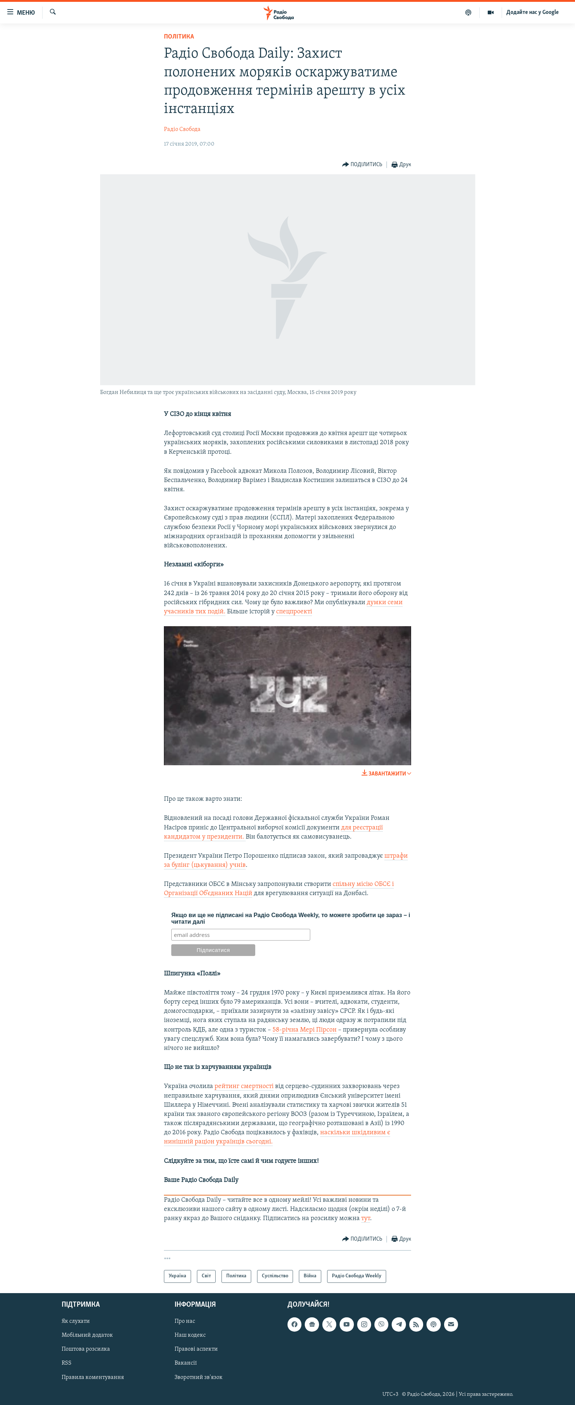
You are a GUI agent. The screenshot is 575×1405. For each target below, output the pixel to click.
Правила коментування (93, 1377)
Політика (179, 36)
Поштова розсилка (86, 1349)
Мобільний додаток (87, 1335)
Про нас (185, 1321)
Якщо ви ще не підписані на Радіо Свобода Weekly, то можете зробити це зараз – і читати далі (290, 918)
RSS (67, 1363)
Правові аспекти (196, 1349)
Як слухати (76, 1321)
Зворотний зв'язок (199, 1377)
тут (365, 1218)
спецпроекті (294, 611)
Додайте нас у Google (532, 12)
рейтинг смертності (244, 1086)
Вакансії (186, 1363)
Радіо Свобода (182, 129)
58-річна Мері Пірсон (304, 1029)
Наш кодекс (190, 1335)
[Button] (362, 165)
